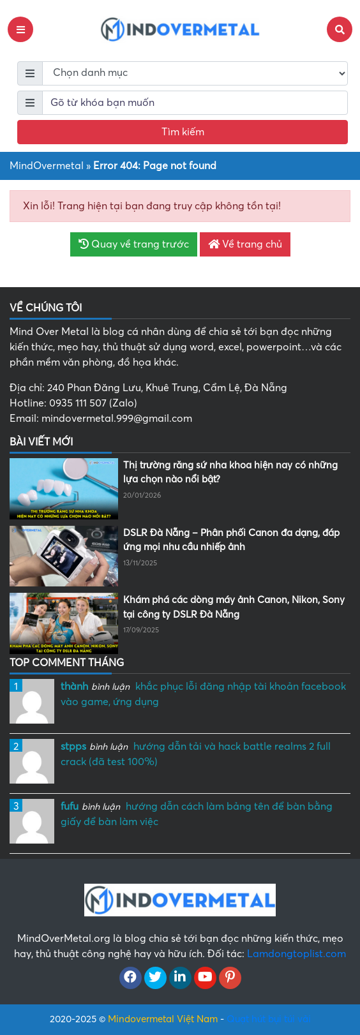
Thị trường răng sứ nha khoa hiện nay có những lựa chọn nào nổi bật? (230, 472)
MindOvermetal (47, 166)
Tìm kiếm (182, 132)
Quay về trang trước (134, 244)
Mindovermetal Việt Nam (163, 1019)
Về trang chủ (245, 244)
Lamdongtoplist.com (296, 954)
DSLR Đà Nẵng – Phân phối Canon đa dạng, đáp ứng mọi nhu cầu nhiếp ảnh (231, 540)
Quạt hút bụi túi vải (269, 1019)
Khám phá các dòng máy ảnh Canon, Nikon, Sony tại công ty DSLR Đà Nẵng (234, 607)
